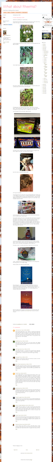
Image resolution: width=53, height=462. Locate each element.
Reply (16, 338)
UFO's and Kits (18, 12)
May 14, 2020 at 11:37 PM (24, 388)
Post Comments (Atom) (28, 453)
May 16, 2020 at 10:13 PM (26, 424)
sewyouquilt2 (18, 357)
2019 (44, 84)
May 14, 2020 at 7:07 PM (28, 364)
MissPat (17, 373)
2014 (44, 91)
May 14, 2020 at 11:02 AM (24, 341)
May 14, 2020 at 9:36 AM (26, 330)
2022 (44, 47)
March (45, 79)
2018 (44, 85)
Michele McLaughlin (19, 397)
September (45, 55)
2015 (44, 90)
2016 (44, 88)
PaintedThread (18, 341)
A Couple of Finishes (45, 67)
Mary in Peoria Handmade (20, 364)
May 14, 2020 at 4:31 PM (24, 357)
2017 (44, 87)
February (45, 81)
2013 (44, 93)
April (45, 78)
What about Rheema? (19, 6)
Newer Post (15, 449)
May (45, 62)
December (45, 51)
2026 (44, 44)
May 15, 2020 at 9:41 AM (30, 405)
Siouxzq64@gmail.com (7, 36)
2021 (44, 48)
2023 (44, 45)
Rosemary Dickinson (19, 424)
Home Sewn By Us (18, 330)
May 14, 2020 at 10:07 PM (22, 373)
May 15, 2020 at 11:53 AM (22, 415)
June (45, 60)
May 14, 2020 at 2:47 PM (26, 349)
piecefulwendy (18, 388)
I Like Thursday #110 (45, 69)
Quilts (9, 12)
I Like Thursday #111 (45, 64)
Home (5, 12)
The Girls (13, 12)
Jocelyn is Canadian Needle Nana (21, 405)
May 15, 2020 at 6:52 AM (26, 397)
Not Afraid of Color (28, 310)
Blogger (31, 459)
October (45, 54)
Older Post (37, 449)
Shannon (17, 415)
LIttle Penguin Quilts (19, 349)
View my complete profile (6, 43)
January (45, 82)
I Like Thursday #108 (45, 75)
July (45, 59)
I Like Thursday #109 (45, 72)
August (45, 57)
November (45, 52)
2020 (44, 50)
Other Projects (25, 12)
